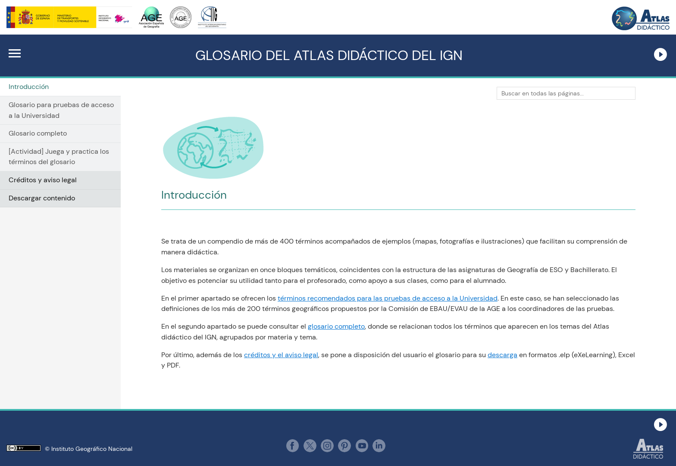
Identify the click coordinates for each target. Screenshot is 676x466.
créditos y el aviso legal (281, 354)
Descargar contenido (42, 198)
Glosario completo (38, 133)
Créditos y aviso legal (43, 179)
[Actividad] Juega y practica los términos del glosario (59, 157)
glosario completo (336, 326)
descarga (502, 354)
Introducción (29, 86)
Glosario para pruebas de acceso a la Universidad (61, 110)
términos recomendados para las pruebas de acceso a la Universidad (388, 298)
